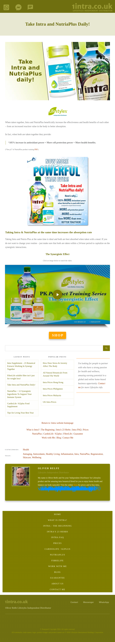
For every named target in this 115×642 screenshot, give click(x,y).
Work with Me (48, 437)
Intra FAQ (76, 429)
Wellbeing (36, 457)
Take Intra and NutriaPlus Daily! (57, 24)
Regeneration (97, 454)
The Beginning (47, 429)
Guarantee (78, 433)
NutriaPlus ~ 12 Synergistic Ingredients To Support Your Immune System (19, 394)
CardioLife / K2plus (52, 433)
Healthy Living (53, 454)
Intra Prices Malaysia (57, 395)
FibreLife (67, 433)
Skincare (27, 457)
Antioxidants (39, 454)
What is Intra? (33, 429)
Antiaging (27, 454)
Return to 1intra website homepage (57, 423)
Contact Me (68, 437)
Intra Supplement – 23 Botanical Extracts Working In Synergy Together (21, 366)
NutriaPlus (37, 433)
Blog (59, 437)
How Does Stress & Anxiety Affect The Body (57, 364)
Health (26, 449)
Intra (76, 454)
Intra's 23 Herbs (63, 429)
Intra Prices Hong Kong (57, 382)
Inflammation (67, 454)
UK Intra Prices (57, 402)
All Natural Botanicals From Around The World (57, 374)
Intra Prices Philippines (57, 389)
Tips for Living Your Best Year (20, 413)
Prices (85, 429)
